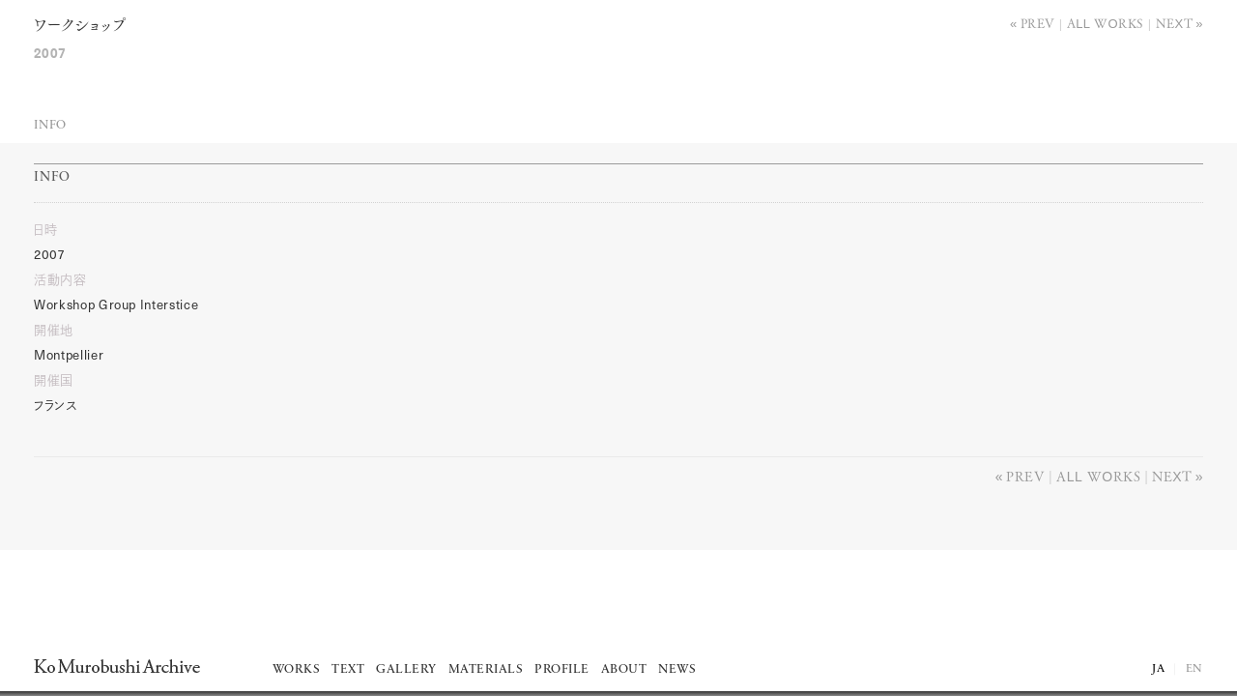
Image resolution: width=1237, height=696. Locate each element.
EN (1194, 669)
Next (1175, 23)
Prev (1038, 23)
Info (50, 125)
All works (1105, 23)
